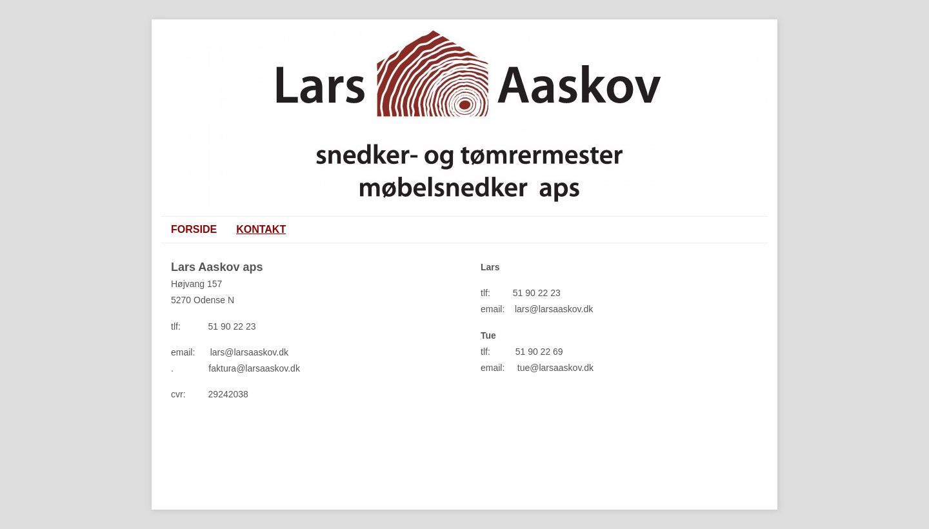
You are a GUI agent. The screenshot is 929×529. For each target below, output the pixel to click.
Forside (194, 229)
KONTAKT (261, 229)
